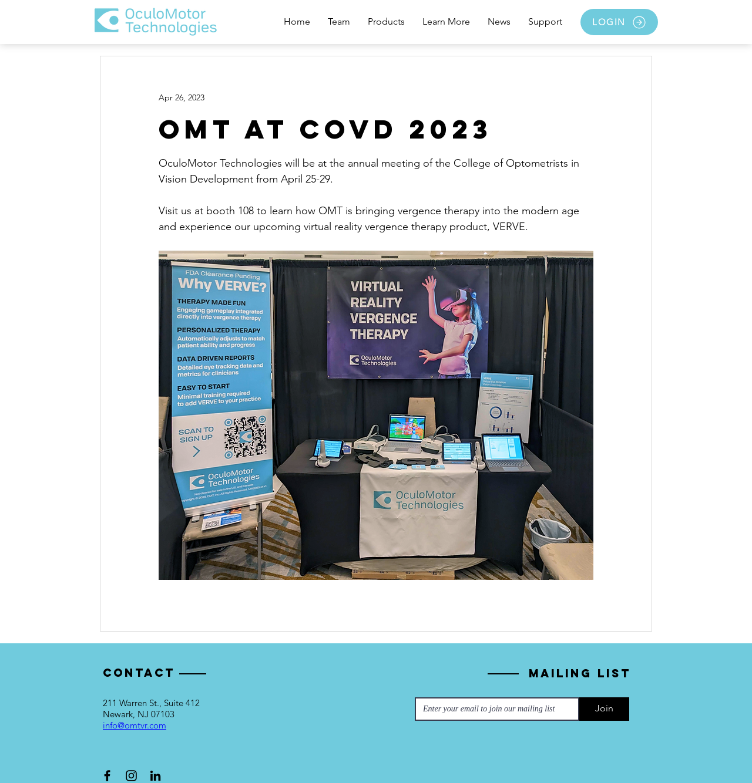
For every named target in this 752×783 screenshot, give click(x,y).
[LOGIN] (619, 22)
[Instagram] (131, 775)
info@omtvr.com (134, 725)
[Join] (604, 709)
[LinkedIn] (155, 775)
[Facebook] (107, 775)
